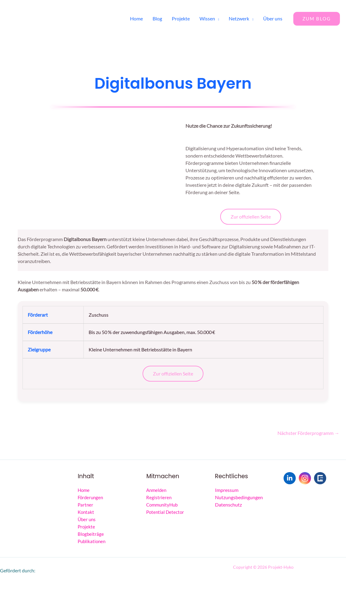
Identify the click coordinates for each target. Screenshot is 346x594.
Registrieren (158, 497)
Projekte (181, 18)
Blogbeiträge (91, 534)
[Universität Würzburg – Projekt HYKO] (320, 478)
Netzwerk (239, 18)
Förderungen (90, 497)
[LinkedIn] (290, 478)
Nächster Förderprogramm (308, 433)
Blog (157, 18)
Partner (85, 504)
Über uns (272, 18)
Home (136, 18)
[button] (316, 19)
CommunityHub (162, 504)
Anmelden (156, 490)
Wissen (207, 18)
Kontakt (86, 512)
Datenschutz (228, 504)
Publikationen (91, 541)
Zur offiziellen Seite (251, 216)
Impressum (226, 490)
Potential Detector (165, 512)
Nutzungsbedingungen (239, 497)
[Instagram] (305, 478)
